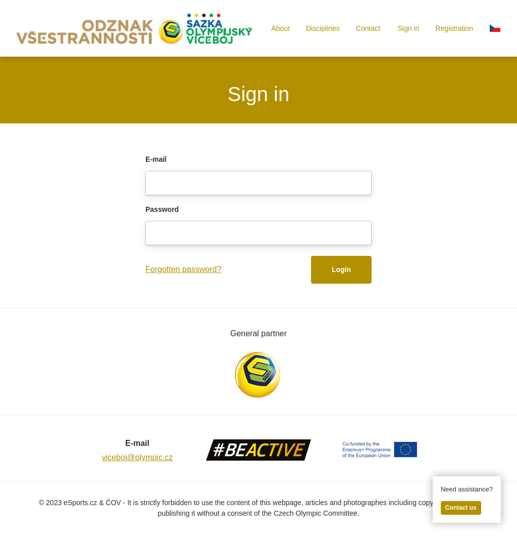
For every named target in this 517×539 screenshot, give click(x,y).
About (280, 28)
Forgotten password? (183, 269)
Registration (454, 28)
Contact (368, 28)
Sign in (408, 28)
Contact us (461, 507)
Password (162, 209)
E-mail (156, 159)
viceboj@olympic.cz (137, 457)
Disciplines (323, 28)
